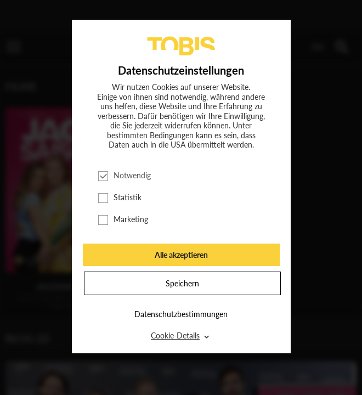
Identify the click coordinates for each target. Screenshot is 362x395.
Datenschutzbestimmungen (181, 314)
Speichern (182, 283)
